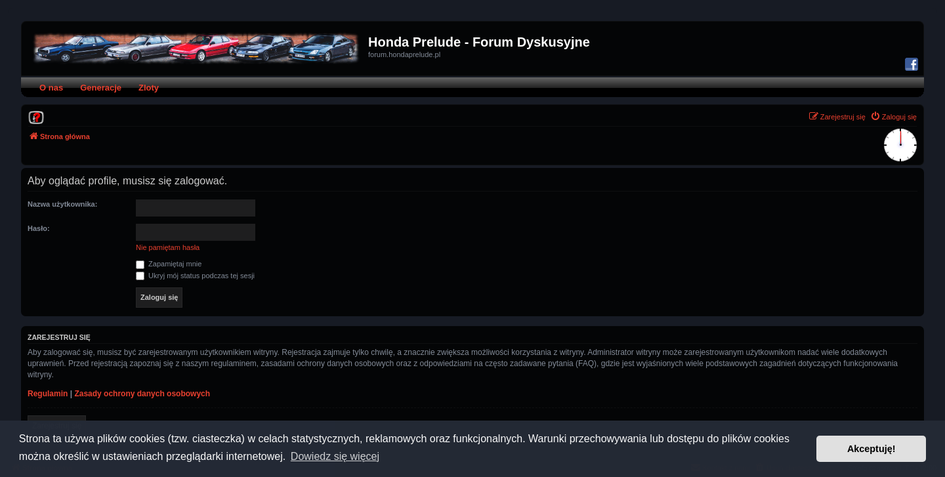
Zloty (148, 88)
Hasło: (39, 228)
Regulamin (48, 393)
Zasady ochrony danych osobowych (142, 393)
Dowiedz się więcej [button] (335, 456)
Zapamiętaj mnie (168, 264)
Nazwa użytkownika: (62, 204)
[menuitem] (36, 117)
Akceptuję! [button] (871, 449)
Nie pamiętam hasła (168, 247)
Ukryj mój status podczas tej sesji (195, 276)
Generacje (100, 88)
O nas (51, 88)
